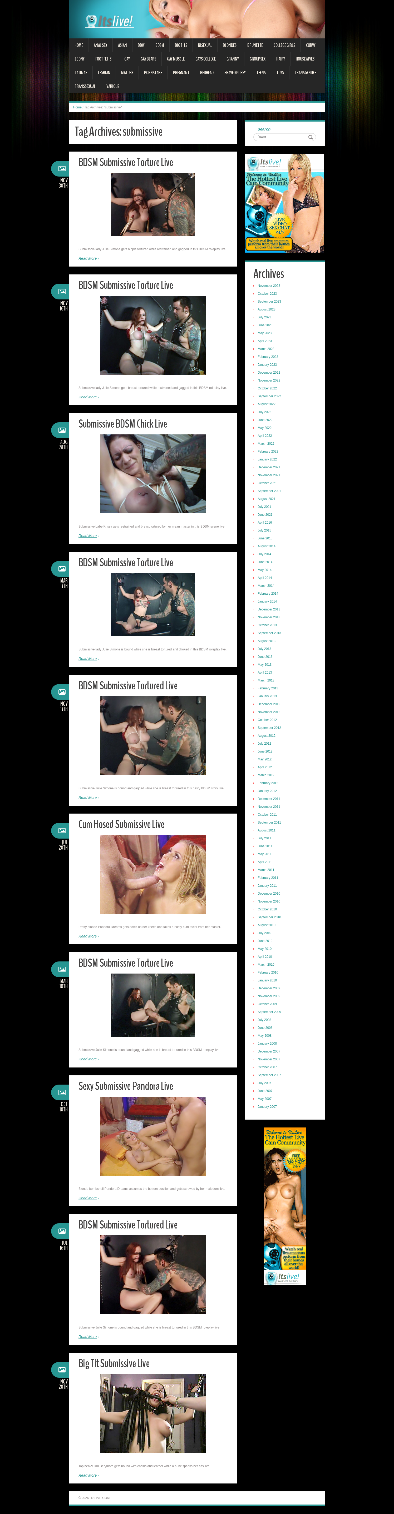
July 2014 (265, 555)
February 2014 (268, 594)
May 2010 (265, 949)
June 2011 (265, 847)
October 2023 (268, 294)
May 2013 (265, 665)
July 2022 (265, 412)
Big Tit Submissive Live (115, 1363)
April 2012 (265, 768)
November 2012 (269, 712)
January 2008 (268, 1044)
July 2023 (265, 318)
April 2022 (265, 436)
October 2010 (268, 910)
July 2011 (265, 839)
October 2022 (268, 389)
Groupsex (257, 59)
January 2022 (268, 460)
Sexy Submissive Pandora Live (127, 1086)
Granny (232, 59)
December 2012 (269, 704)
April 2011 (265, 862)
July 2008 (265, 1020)
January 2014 (268, 602)
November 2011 (269, 807)
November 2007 (269, 1060)
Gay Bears (148, 59)
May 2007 (265, 1099)
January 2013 (268, 697)
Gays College (205, 59)
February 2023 (268, 357)
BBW (141, 45)
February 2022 (268, 452)
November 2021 (269, 476)
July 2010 (265, 933)
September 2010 (270, 918)
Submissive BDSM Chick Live (124, 424)
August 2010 (267, 926)
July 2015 (265, 531)
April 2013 (265, 673)
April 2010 (265, 957)
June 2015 (265, 539)
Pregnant (181, 72)
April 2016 (265, 523)
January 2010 (268, 981)
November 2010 (269, 902)
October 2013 (268, 626)
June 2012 (265, 752)
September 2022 (270, 397)
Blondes (230, 45)
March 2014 (266, 586)
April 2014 (265, 578)
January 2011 (268, 886)
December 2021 (269, 468)
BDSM (159, 45)
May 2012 (265, 760)
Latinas (81, 72)
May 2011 (265, 854)
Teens (261, 72)
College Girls (284, 45)
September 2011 (270, 823)
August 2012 (267, 736)
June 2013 (265, 657)
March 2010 (266, 965)
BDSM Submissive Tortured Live (130, 686)
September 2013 (270, 633)
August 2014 (267, 547)
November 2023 (269, 286)
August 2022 (267, 405)
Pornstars (153, 72)
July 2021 (265, 507)
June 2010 (265, 941)
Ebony (80, 59)
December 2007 (269, 1052)
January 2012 (268, 791)
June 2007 (265, 1091)
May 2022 (265, 428)
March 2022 (266, 444)
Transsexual (85, 86)
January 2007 (268, 1107)
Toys (280, 72)
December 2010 (269, 894)
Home (79, 45)
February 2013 (268, 689)
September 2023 (270, 302)
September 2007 (270, 1075)
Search (264, 129)
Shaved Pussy (235, 72)
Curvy (311, 45)
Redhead (207, 72)
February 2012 (268, 783)
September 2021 (270, 491)
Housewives (305, 59)
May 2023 (265, 333)
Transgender (306, 72)
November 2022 (269, 381)
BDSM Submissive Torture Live (128, 162)
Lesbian (104, 72)
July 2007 (265, 1083)
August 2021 (267, 499)
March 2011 (266, 870)
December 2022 (269, 373)
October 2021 (268, 483)
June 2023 (265, 326)
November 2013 (269, 618)
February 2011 (268, 878)
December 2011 (269, 799)
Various (112, 86)
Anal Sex (100, 45)
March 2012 (266, 776)
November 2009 (269, 997)
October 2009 (268, 1004)
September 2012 (270, 728)
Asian (122, 45)
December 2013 (269, 610)
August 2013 (267, 641)
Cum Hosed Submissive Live (123, 824)
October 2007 (268, 1068)
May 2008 (265, 1036)
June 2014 (265, 562)
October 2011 (268, 815)
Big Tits (181, 45)
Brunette (255, 45)
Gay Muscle (176, 59)
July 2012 (265, 744)
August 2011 (267, 831)
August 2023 (267, 310)
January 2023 (268, 365)
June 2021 (265, 515)
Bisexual (205, 45)
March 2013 (266, 681)
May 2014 (265, 570)
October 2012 (268, 720)
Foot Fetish (104, 59)
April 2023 (265, 341)
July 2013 (265, 649)
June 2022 (265, 420)
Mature (127, 72)
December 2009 (269, 989)
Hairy (280, 59)
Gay (127, 59)
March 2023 (266, 349)
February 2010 (268, 973)
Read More (87, 258)
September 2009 (270, 1012)
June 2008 (265, 1028)
